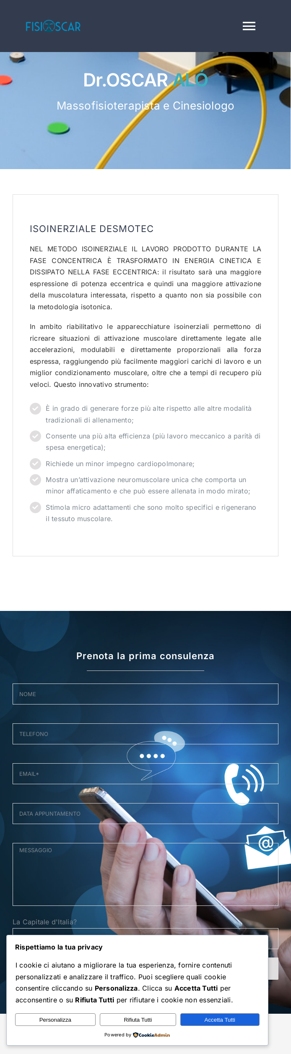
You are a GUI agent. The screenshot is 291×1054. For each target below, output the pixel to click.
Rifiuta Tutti (138, 1020)
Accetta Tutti (220, 1020)
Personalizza (55, 1020)
